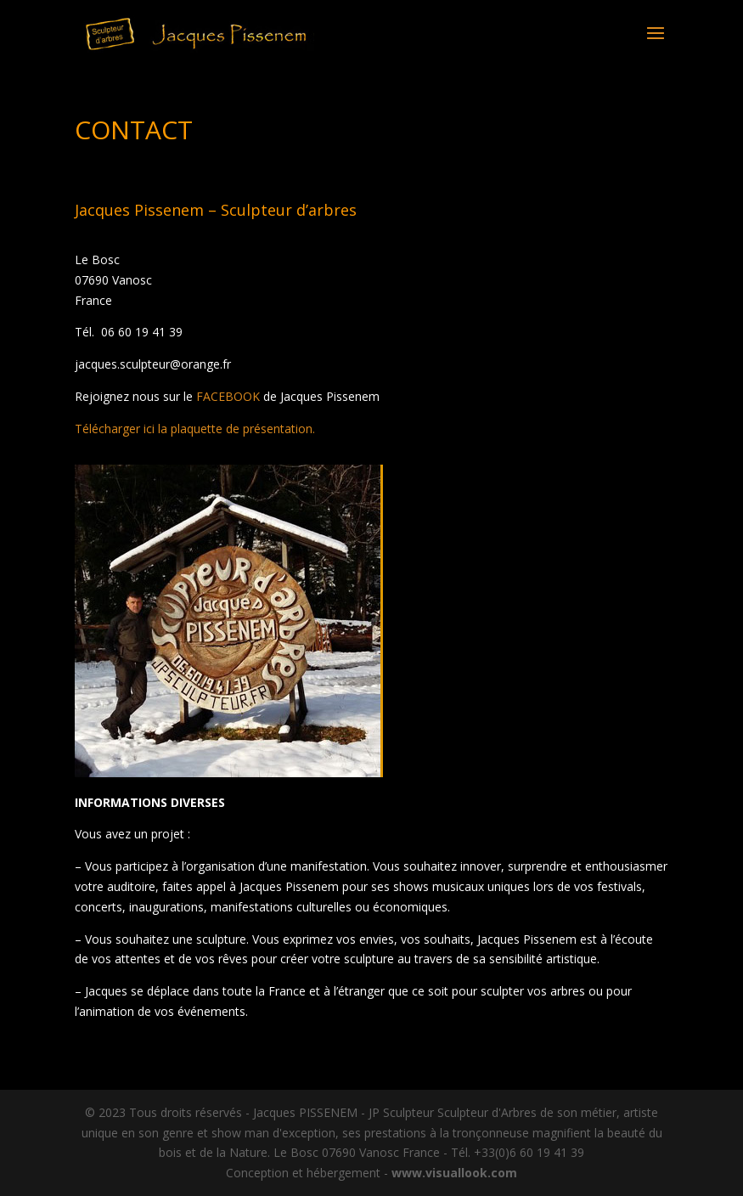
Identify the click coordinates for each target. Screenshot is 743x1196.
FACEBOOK (228, 396)
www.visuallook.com (454, 1173)
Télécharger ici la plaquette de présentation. (195, 428)
